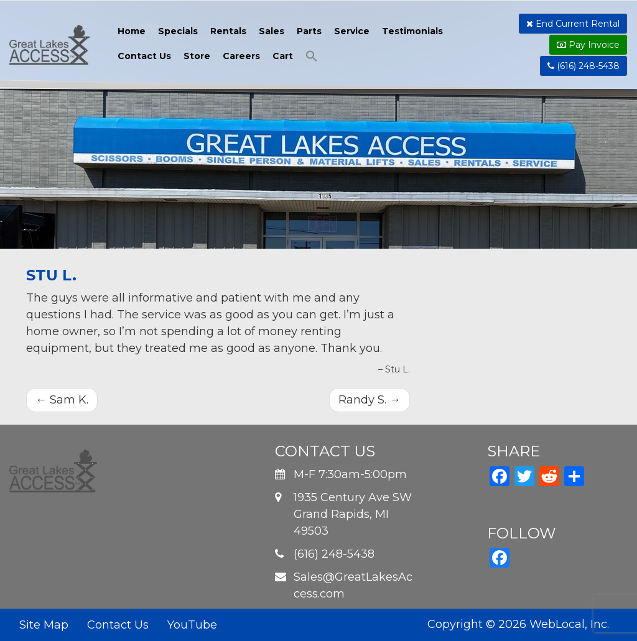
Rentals (228, 31)
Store (197, 56)
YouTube (192, 625)
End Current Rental (573, 23)
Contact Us (144, 56)
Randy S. (369, 400)
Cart (282, 56)
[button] (311, 57)
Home (132, 31)
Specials (178, 31)
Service (352, 31)
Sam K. (61, 400)
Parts (309, 31)
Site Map (43, 625)
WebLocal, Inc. (569, 624)
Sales (271, 31)
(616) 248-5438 (583, 65)
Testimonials (412, 31)
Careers (241, 56)
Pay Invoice (588, 44)
